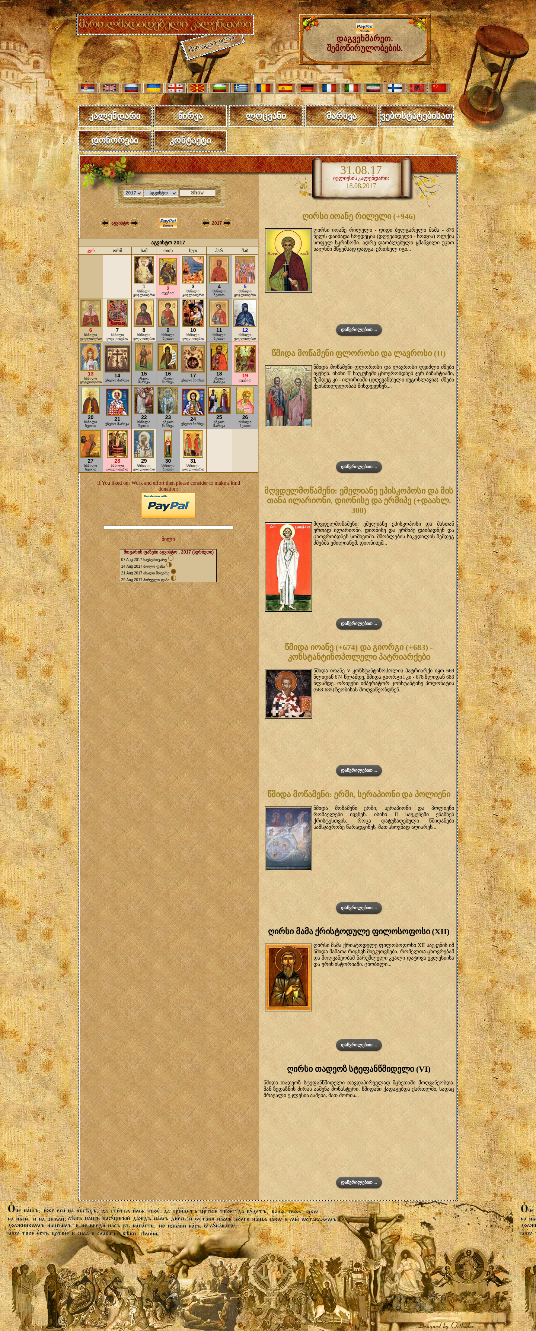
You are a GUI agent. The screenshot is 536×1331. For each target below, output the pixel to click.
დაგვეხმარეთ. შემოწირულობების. (365, 39)
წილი (168, 539)
